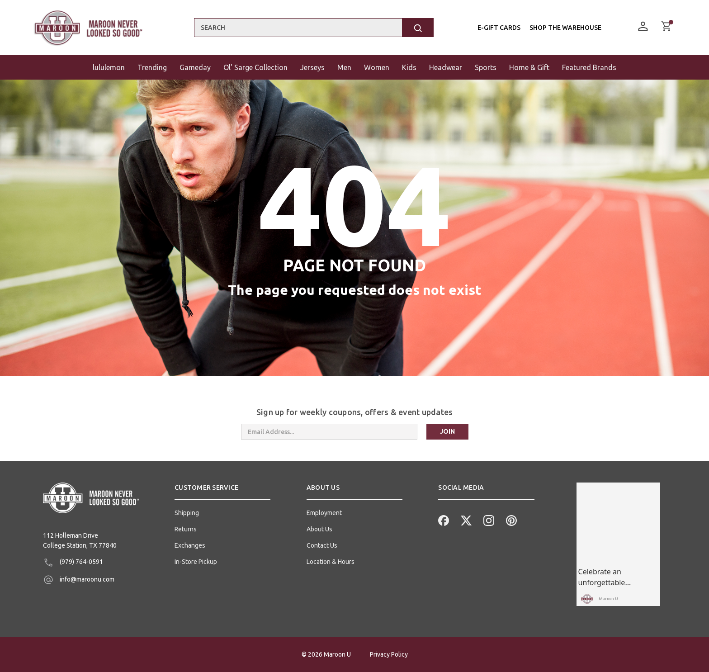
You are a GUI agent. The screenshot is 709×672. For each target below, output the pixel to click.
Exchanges (190, 545)
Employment (324, 512)
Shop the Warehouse (565, 27)
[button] (222, 491)
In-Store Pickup (196, 561)
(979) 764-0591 (73, 562)
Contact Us (322, 545)
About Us (319, 529)
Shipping (187, 512)
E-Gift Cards (498, 27)
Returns (186, 529)
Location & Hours (330, 561)
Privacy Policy (389, 654)
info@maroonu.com (78, 579)
